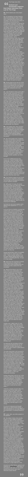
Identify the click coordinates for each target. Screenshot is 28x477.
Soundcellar (13, 466)
